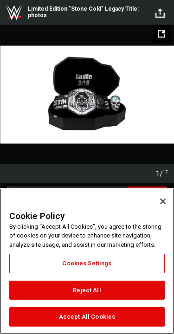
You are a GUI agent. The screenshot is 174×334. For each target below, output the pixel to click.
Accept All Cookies (87, 316)
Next (166, 95)
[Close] (163, 201)
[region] (87, 261)
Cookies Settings (86, 263)
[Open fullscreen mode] (161, 34)
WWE (14, 12)
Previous (8, 95)
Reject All (87, 290)
